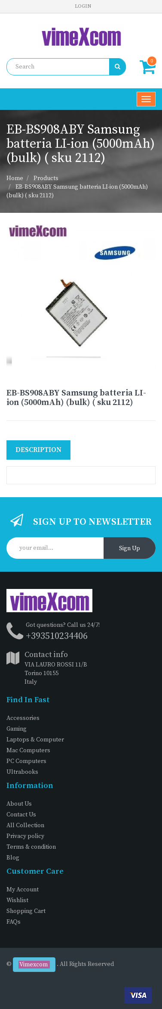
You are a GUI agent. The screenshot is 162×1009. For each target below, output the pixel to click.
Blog (12, 858)
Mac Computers (28, 750)
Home (14, 178)
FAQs (13, 922)
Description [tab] (38, 449)
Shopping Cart (26, 911)
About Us (19, 804)
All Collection (25, 825)
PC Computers (26, 761)
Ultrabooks (22, 772)
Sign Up (129, 548)
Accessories (23, 718)
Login (83, 6)
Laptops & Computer (35, 740)
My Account (22, 890)
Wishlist (17, 900)
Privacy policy (25, 836)
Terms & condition (31, 847)
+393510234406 (57, 636)
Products (46, 178)
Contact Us (21, 815)
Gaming (16, 729)
